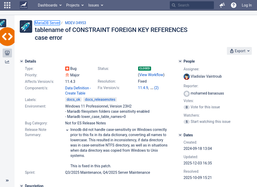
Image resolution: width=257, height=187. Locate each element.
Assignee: (191, 69)
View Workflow (151, 75)
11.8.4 (155, 88)
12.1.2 (143, 93)
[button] (7, 5)
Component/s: (36, 88)
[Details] (21, 61)
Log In (247, 5)
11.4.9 (143, 88)
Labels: (30, 100)
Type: (29, 68)
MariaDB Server (47, 23)
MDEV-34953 (75, 23)
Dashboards (47, 5)
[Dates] (180, 135)
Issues (93, 5)
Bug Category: (36, 123)
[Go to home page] (23, 5)
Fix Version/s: (109, 88)
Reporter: (191, 86)
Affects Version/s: (39, 81)
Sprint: (30, 172)
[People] (180, 61)
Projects (72, 5)
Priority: (31, 75)
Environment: (35, 106)
